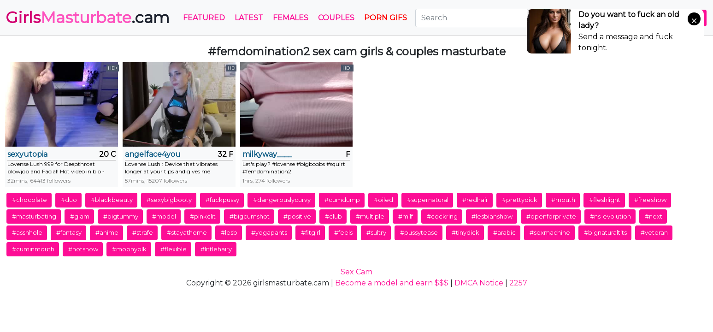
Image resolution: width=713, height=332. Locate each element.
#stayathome (187, 232)
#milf (405, 216)
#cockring (442, 216)
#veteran (654, 232)
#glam (79, 216)
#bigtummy (120, 216)
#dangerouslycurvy (282, 199)
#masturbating (34, 216)
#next (653, 216)
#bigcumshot (250, 216)
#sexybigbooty (169, 199)
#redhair (475, 199)
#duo (69, 199)
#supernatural (427, 199)
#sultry (376, 232)
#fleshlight (604, 199)
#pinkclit (203, 216)
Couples (336, 17)
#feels (343, 232)
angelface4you (153, 154)
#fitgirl (310, 232)
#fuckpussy (222, 199)
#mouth (563, 199)
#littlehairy (216, 249)
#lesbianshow (492, 216)
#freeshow (650, 199)
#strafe (142, 232)
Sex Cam (356, 271)
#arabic (504, 232)
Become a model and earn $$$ (391, 283)
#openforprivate (551, 216)
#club (333, 216)
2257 (518, 283)
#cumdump (342, 199)
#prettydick (519, 199)
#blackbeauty (112, 199)
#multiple (370, 216)
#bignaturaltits (605, 232)
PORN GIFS (385, 17)
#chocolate (29, 199)
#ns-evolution (610, 216)
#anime (106, 232)
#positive (297, 216)
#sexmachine (550, 232)
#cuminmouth (33, 249)
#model (164, 216)
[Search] (472, 18)
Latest (249, 17)
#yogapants (269, 232)
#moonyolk (129, 249)
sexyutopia (27, 154)
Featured (204, 17)
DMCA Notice (478, 283)
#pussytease (419, 232)
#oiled (383, 199)
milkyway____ (267, 154)
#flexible (173, 249)
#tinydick (465, 232)
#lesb (229, 232)
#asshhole (27, 232)
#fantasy (69, 232)
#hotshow (83, 249)
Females (290, 17)
